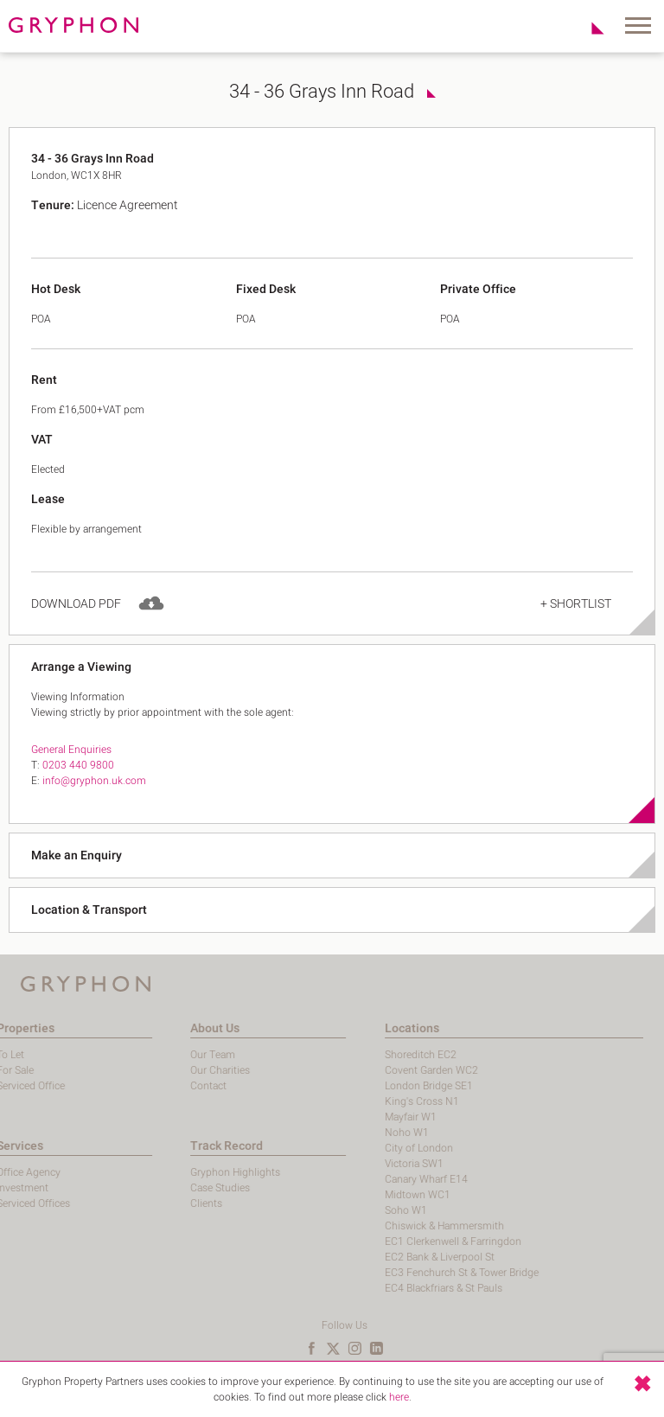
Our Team (161, 1055)
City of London (368, 1148)
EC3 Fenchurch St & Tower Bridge (411, 1272)
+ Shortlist (575, 620)
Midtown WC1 (366, 1195)
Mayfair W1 (360, 1117)
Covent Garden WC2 (380, 1070)
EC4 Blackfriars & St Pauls (392, 1288)
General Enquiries (71, 766)
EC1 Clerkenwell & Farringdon (402, 1241)
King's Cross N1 (371, 1101)
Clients (155, 1203)
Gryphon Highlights (184, 1172)
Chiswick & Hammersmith (393, 1226)
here (399, 1397)
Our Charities (169, 1070)
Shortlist (588, 28)
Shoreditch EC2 (369, 1055)
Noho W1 (356, 1132)
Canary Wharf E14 (375, 1179)
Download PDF (76, 620)
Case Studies (169, 1188)
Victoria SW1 (363, 1163)
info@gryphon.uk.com (94, 797)
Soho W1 (355, 1210)
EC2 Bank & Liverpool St (389, 1257)
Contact (157, 1086)
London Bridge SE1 (378, 1086)
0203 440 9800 (78, 781)
